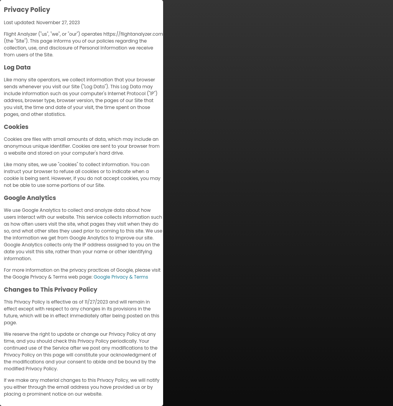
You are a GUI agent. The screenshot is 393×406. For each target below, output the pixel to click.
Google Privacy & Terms (121, 277)
